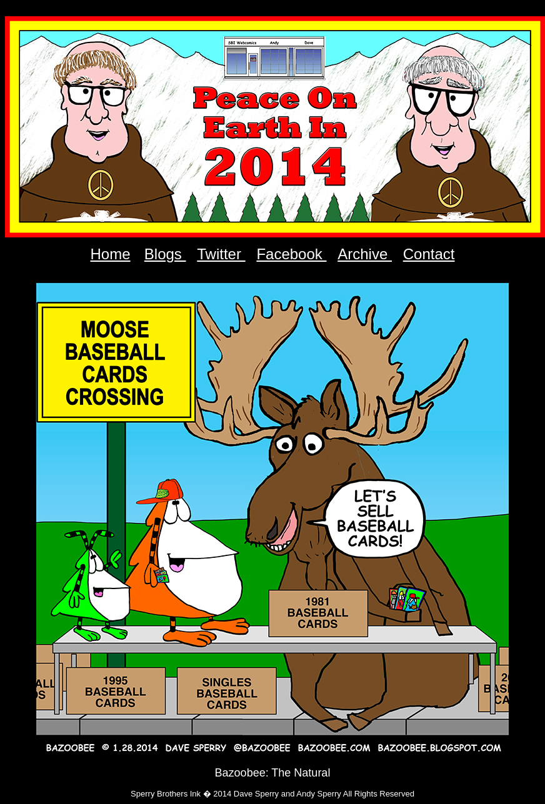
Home (111, 254)
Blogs (165, 254)
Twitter (221, 254)
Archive (365, 254)
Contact (429, 254)
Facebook (291, 254)
